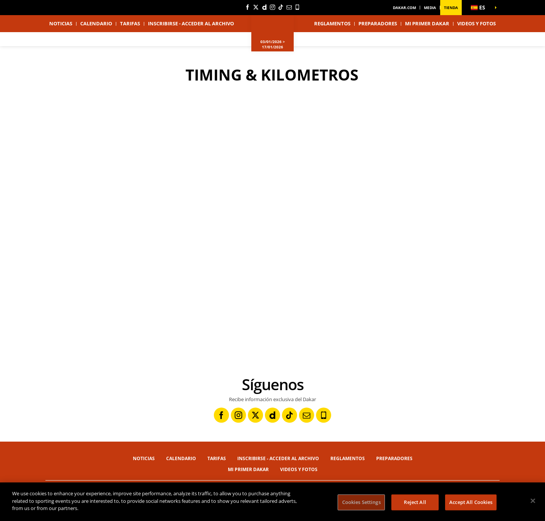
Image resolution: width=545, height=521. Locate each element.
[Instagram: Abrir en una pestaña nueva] (272, 7)
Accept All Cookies (470, 502)
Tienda (451, 7)
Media (430, 7)
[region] (272, 501)
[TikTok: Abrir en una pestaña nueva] (280, 7)
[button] (481, 7)
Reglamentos (332, 23)
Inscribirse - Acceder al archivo (191, 23)
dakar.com (404, 7)
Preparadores (377, 23)
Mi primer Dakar (427, 23)
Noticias (60, 23)
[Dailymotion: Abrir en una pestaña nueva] (264, 7)
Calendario (96, 23)
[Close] (533, 501)
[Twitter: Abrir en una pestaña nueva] (255, 7)
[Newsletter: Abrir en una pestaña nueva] (289, 7)
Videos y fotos (476, 23)
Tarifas (130, 23)
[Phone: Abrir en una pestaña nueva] (297, 7)
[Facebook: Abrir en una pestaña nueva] (247, 7)
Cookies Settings (361, 502)
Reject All (415, 502)
